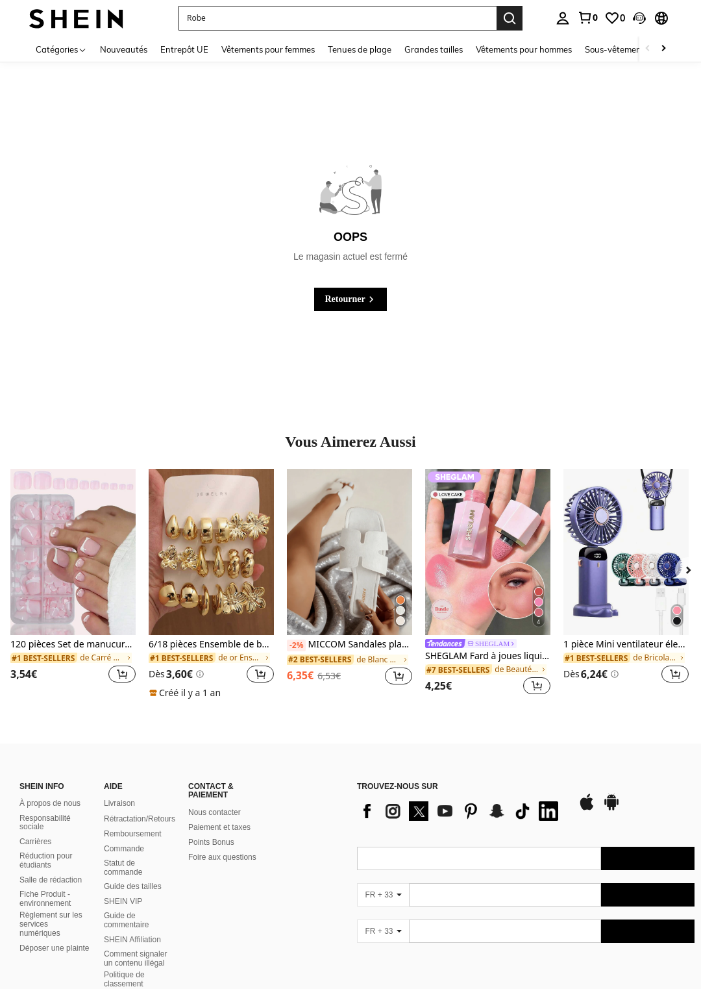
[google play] (611, 808)
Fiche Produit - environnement (45, 899)
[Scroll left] (647, 49)
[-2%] (296, 645)
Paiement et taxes (219, 827)
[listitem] (73, 584)
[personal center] (563, 18)
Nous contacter (214, 812)
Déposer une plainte (54, 948)
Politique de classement (124, 979)
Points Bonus (211, 842)
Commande (124, 848)
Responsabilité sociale (45, 823)
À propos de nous (49, 803)
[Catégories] (61, 49)
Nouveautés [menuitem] (123, 49)
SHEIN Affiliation (132, 939)
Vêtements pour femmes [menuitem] (268, 49)
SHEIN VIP (123, 901)
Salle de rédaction (50, 879)
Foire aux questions (222, 857)
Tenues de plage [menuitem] (359, 49)
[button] (639, 18)
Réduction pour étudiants (45, 860)
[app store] (587, 808)
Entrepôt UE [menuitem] (184, 49)
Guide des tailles (133, 886)
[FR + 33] (383, 895)
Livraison (119, 803)
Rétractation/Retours (139, 818)
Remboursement (133, 833)
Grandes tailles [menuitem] (433, 49)
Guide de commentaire (126, 920)
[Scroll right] (663, 49)
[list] (461, 811)
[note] (187, 692)
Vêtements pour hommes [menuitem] (524, 49)
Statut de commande (123, 867)
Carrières (35, 841)
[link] (587, 17)
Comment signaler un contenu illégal (135, 958)
